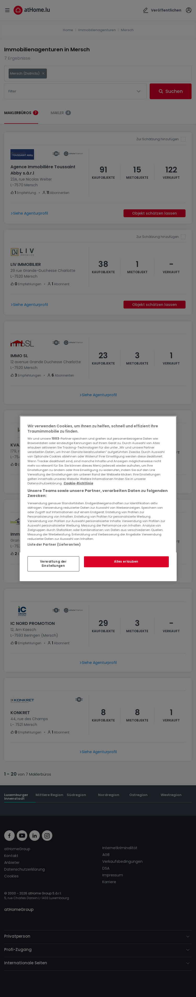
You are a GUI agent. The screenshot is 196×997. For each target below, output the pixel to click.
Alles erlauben (126, 561)
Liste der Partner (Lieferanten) (54, 544)
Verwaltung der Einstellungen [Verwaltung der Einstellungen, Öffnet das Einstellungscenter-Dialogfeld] (53, 563)
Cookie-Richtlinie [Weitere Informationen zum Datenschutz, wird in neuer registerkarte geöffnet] (78, 483)
